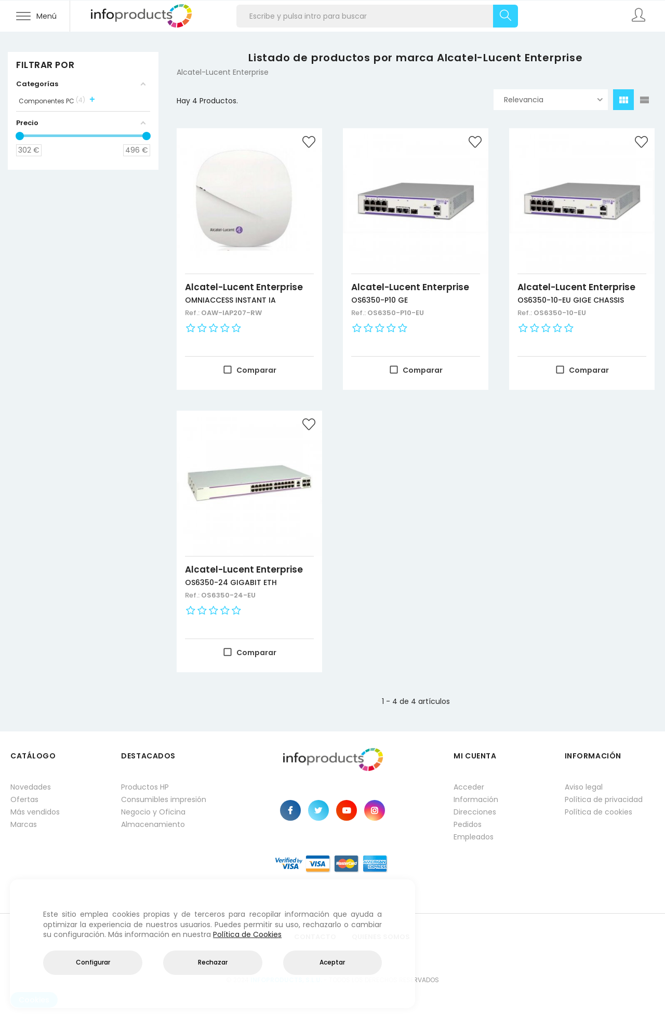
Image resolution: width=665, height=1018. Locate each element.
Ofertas (24, 799)
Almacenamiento (153, 824)
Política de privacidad (604, 799)
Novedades (30, 787)
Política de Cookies (247, 934)
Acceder (469, 787)
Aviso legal (584, 787)
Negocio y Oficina (153, 812)
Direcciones (475, 812)
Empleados (474, 837)
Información (476, 799)
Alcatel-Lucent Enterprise (244, 287)
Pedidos (468, 824)
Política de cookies (598, 812)
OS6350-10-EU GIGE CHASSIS (570, 300)
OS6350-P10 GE (379, 300)
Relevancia (553, 99)
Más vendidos (35, 812)
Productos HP (145, 787)
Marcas (23, 824)
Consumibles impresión (163, 799)
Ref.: (193, 313)
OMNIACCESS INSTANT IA (230, 300)
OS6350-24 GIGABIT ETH (231, 582)
